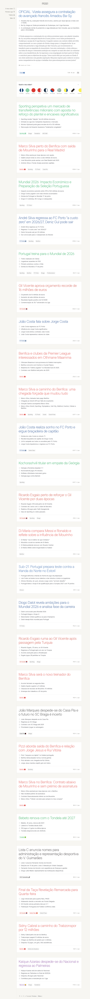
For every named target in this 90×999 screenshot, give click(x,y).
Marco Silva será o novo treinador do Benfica (44, 676)
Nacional (23, 985)
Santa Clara (32, 450)
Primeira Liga (10, 12)
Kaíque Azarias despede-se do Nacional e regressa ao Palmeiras (49, 963)
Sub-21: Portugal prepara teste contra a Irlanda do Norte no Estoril (46, 568)
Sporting (23, 133)
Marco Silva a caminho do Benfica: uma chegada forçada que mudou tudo (47, 391)
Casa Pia (45, 169)
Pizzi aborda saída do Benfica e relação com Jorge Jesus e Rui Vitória (46, 748)
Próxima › (34, 996)
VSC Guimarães (25, 877)
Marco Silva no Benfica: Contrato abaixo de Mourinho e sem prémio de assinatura (48, 784)
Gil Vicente (23, 309)
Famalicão (37, 133)
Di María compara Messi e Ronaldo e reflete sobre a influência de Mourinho (45, 533)
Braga (30, 133)
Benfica (23, 169)
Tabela (12, 15)
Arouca (22, 590)
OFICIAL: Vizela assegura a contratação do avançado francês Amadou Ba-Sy (47, 14)
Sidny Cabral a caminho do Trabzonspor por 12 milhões (47, 927)
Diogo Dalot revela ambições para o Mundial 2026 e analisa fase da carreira (47, 604)
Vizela (22, 72)
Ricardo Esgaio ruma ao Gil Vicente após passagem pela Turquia (48, 640)
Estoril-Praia (52, 414)
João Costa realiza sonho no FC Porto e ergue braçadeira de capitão (47, 429)
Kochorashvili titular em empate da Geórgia (49, 463)
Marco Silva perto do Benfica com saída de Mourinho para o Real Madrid (47, 148)
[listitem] (21, 91)
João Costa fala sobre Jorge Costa (43, 321)
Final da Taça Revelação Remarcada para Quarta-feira (48, 892)
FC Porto (37, 169)
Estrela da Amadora (33, 949)
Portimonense (51, 273)
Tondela (23, 837)
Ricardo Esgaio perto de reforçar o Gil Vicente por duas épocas (45, 497)
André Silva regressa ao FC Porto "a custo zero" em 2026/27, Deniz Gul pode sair (48, 220)
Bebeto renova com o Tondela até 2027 (47, 818)
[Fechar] (78, 84)
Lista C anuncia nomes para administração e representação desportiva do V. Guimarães (49, 854)
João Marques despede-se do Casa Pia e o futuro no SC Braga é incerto (48, 712)
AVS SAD (45, 133)
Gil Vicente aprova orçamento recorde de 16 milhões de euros (48, 287)
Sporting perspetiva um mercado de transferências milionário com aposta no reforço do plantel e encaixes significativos (49, 110)
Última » (40, 996)
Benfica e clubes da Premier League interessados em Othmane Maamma (45, 355)
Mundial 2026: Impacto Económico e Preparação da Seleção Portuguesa (45, 184)
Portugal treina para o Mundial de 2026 (46, 254)
